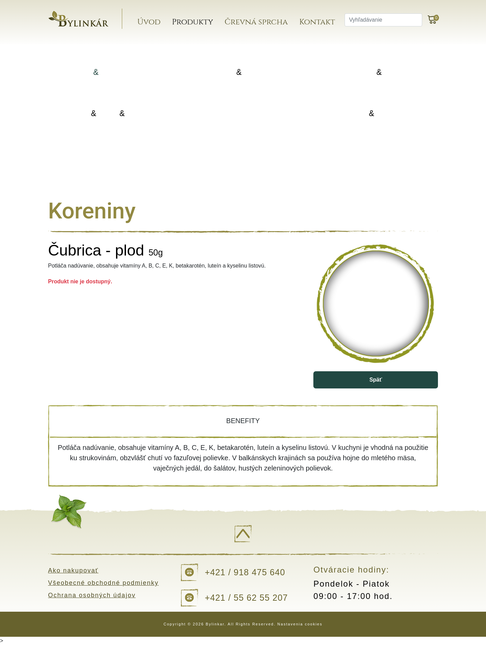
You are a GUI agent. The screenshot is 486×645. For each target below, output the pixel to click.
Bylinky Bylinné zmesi (108, 72)
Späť (375, 380)
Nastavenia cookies (299, 624)
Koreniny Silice (373, 72)
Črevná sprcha (256, 22)
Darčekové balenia (108, 154)
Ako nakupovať (73, 570)
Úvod (149, 22)
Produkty (192, 22)
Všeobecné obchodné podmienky (103, 582)
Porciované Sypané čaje (241, 72)
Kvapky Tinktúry (373, 114)
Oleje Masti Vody (108, 114)
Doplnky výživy (240, 113)
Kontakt (317, 22)
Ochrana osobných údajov (92, 595)
